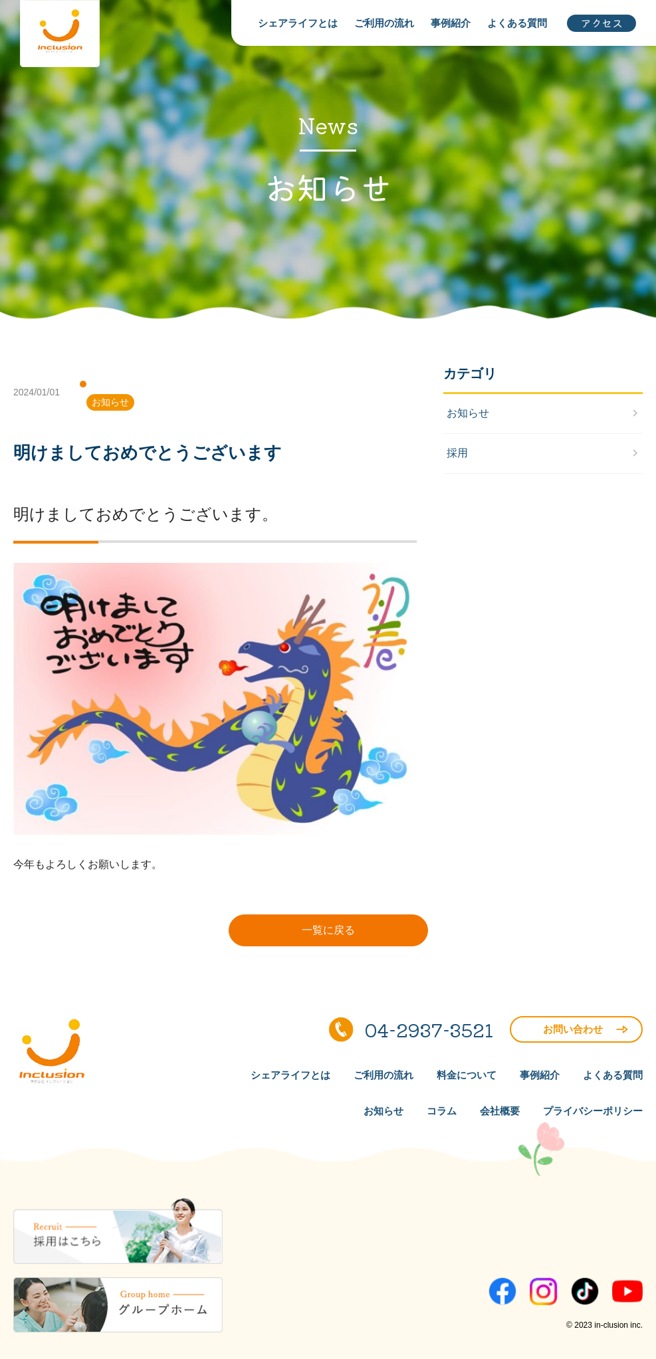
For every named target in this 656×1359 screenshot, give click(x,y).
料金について (466, 1075)
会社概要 (500, 1110)
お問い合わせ (585, 1029)
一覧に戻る (328, 930)
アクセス (601, 23)
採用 (457, 453)
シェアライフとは (298, 23)
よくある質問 (517, 23)
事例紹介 (451, 23)
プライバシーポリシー (593, 1110)
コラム (442, 1110)
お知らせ (110, 402)
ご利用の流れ (384, 23)
